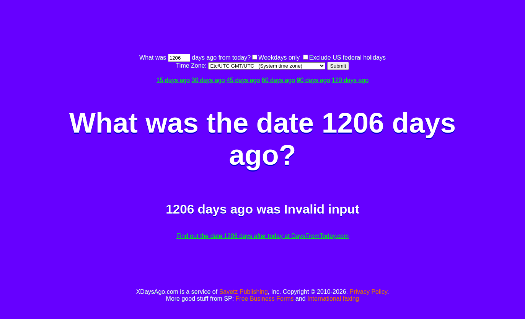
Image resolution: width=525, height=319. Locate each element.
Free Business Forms (265, 298)
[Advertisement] (262, 28)
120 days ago (350, 80)
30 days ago (208, 80)
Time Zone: (192, 65)
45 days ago (243, 80)
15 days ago (173, 80)
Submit (338, 66)
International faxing (333, 298)
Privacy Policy (368, 291)
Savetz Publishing (243, 291)
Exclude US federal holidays (347, 57)
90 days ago (313, 80)
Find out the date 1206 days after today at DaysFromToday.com (262, 236)
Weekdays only (279, 57)
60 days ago (278, 80)
